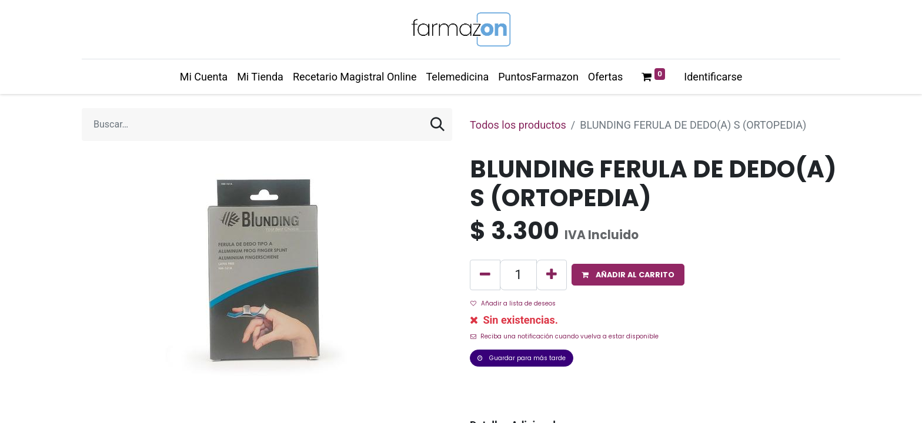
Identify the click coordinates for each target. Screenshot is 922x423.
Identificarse (713, 76)
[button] (628, 275)
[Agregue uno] (551, 275)
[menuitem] (203, 76)
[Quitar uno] (485, 275)
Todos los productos (518, 125)
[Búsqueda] (437, 124)
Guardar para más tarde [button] (521, 358)
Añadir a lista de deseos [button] (513, 303)
